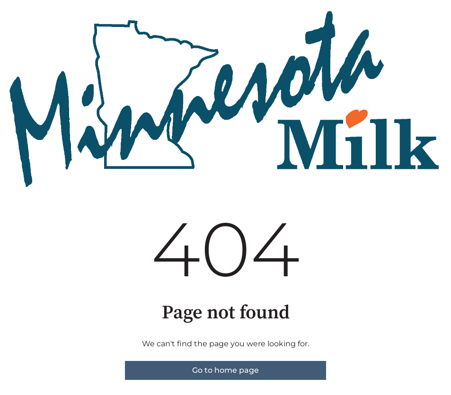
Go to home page (225, 370)
